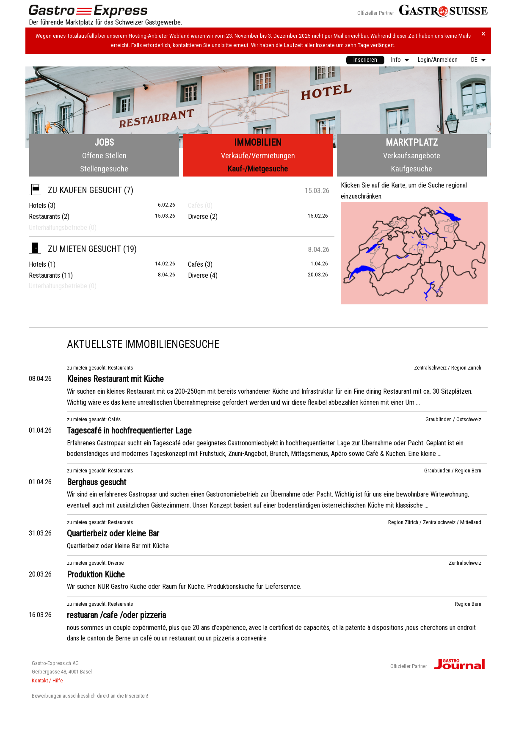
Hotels (37, 205)
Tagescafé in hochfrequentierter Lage (129, 430)
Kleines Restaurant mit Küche (115, 379)
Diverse (198, 217)
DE (474, 59)
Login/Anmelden (438, 59)
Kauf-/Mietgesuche (258, 168)
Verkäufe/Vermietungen (258, 155)
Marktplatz (412, 142)
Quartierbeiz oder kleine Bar (113, 533)
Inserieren (365, 59)
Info (396, 59)
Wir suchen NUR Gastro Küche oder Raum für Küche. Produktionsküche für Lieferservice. (184, 586)
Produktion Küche (96, 574)
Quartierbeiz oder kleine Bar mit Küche (118, 546)
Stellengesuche (104, 168)
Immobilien (257, 142)
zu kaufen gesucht (75, 190)
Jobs (104, 142)
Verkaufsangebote (411, 155)
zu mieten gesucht (75, 249)
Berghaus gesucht (96, 482)
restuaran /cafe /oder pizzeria (116, 615)
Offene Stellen (104, 155)
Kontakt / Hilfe (47, 680)
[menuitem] (365, 60)
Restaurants (44, 217)
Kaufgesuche (411, 168)
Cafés (195, 264)
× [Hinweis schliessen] (483, 33)
